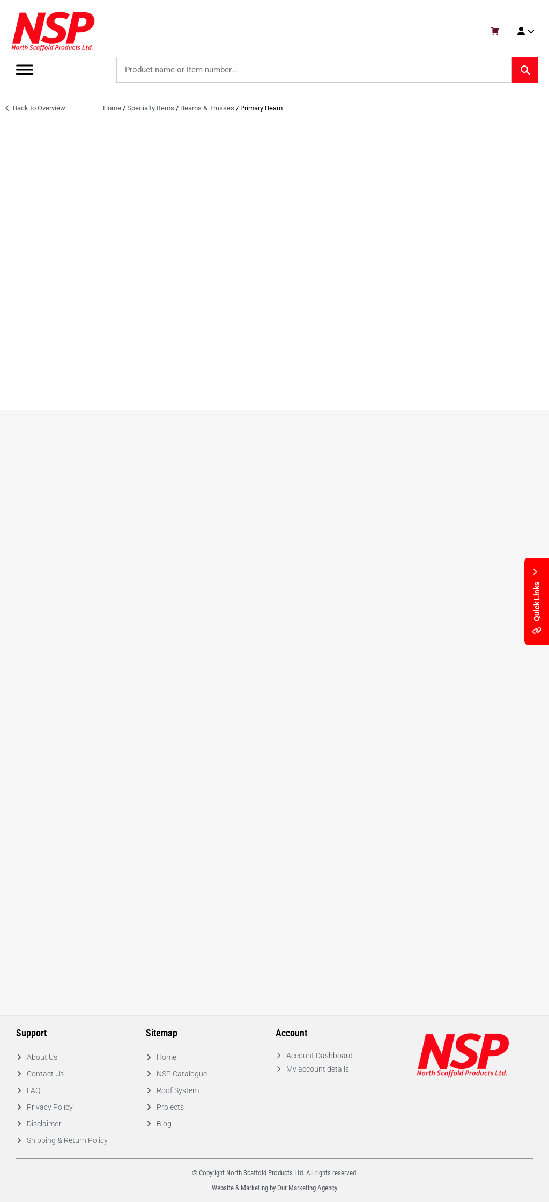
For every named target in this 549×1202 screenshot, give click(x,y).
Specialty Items (150, 108)
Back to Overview (35, 108)
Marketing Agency (312, 1188)
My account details (317, 1069)
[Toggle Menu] (24, 69)
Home (112, 108)
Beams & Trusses (207, 108)
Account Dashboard (319, 1055)
